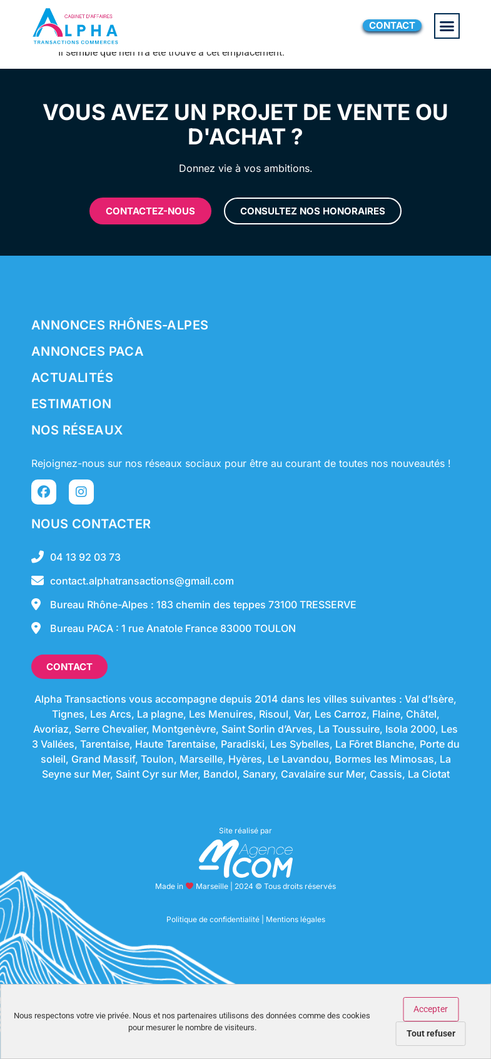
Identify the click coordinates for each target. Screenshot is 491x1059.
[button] (447, 26)
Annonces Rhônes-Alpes (119, 325)
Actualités (72, 377)
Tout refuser (431, 1033)
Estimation (71, 404)
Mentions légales (295, 919)
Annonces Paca (87, 351)
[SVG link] (246, 859)
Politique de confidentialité (213, 919)
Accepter (430, 1009)
